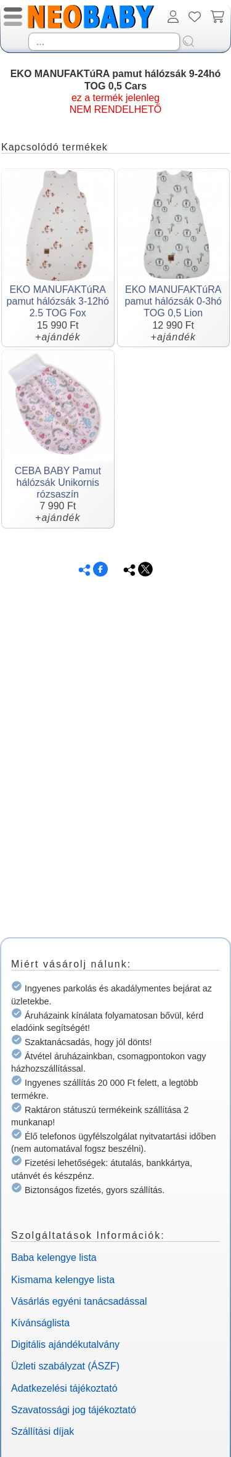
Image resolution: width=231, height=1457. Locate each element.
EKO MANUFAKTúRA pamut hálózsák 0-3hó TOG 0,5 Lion (173, 301)
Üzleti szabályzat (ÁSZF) (65, 1366)
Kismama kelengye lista (63, 1279)
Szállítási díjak (42, 1431)
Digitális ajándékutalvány (65, 1344)
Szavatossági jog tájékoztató (73, 1410)
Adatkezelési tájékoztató (64, 1388)
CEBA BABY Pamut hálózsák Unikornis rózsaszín (58, 482)
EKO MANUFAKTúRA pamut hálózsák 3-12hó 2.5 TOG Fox (58, 301)
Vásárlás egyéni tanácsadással (79, 1301)
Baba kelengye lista (54, 1257)
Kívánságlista (40, 1323)
